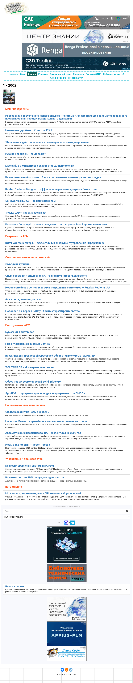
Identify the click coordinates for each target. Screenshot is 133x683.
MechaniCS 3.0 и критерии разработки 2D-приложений (39, 165)
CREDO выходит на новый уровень (27, 411)
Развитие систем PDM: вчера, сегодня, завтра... (35, 477)
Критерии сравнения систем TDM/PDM (29, 465)
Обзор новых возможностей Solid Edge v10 (33, 381)
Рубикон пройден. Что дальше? (25, 153)
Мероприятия (75, 78)
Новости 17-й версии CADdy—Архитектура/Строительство (42, 311)
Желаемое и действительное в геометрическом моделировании (47, 142)
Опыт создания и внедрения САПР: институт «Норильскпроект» (46, 275)
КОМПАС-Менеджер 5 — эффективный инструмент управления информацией (54, 242)
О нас (23, 74)
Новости (13, 74)
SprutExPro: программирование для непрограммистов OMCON (45, 393)
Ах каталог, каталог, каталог (24, 299)
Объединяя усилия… (18, 264)
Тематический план (60, 74)
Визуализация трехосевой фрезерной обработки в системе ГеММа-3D (50, 355)
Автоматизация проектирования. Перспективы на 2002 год (43, 432)
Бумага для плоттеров (19, 332)
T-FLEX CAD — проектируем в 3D (25, 212)
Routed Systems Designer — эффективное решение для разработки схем (51, 189)
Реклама (43, 74)
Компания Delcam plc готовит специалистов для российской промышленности (56, 224)
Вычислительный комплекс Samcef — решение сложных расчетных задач (53, 177)
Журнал (32, 74)
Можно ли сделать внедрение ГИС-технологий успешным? (43, 493)
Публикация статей (113, 74)
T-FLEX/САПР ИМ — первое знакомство (30, 367)
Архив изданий (58, 78)
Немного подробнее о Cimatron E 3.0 (28, 130)
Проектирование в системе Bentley (27, 343)
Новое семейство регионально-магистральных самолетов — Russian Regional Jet (57, 287)
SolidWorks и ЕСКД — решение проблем (30, 200)
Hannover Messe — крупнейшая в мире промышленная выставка (46, 421)
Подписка (78, 74)
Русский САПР (93, 74)
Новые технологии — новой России (27, 444)
